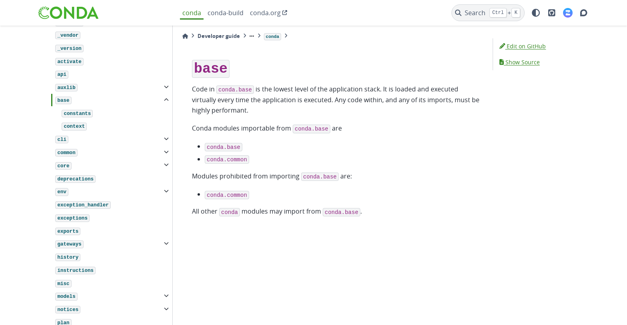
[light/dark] (536, 13)
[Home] (185, 36)
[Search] (488, 12)
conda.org (265, 12)
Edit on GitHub (522, 46)
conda (191, 12)
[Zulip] (568, 13)
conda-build (226, 12)
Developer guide (219, 36)
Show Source (519, 62)
